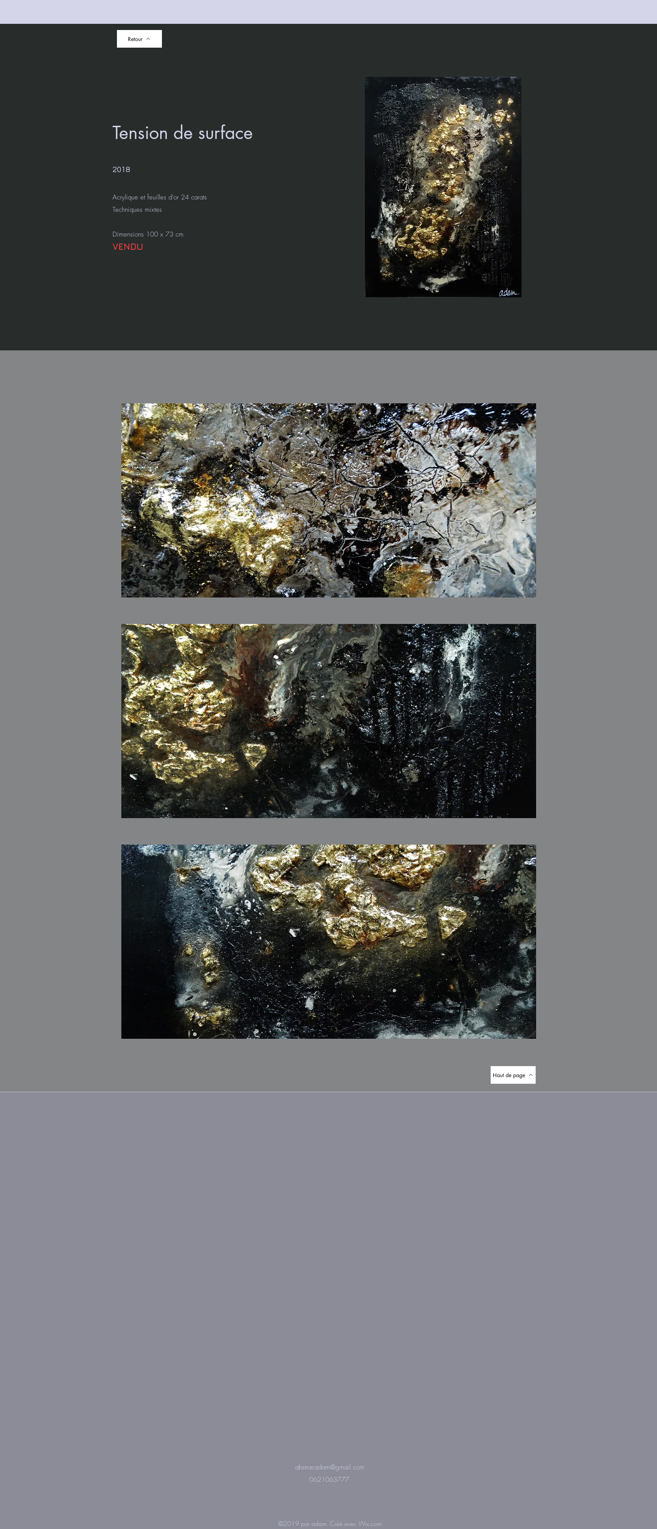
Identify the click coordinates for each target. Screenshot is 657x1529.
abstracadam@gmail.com (329, 1467)
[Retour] (139, 39)
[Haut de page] (513, 1075)
